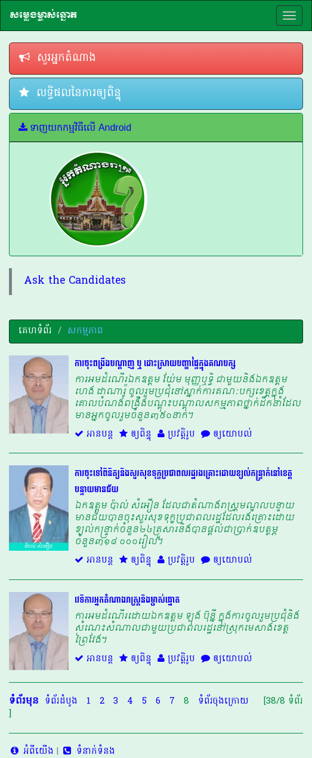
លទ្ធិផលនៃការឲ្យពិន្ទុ (70, 93)
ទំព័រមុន (24, 701)
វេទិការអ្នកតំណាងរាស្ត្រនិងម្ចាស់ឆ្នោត (127, 600)
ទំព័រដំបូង (61, 701)
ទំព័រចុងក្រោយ (223, 701)
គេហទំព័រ (35, 330)
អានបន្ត (94, 434)
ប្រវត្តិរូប (176, 434)
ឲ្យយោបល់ (226, 434)
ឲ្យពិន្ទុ (135, 434)
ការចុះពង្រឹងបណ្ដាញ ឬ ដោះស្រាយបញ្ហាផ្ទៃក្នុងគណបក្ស (155, 363)
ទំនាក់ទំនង (88, 751)
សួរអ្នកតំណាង (57, 58)
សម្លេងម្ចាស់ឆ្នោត (43, 15)
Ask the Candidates (75, 281)
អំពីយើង (31, 751)
